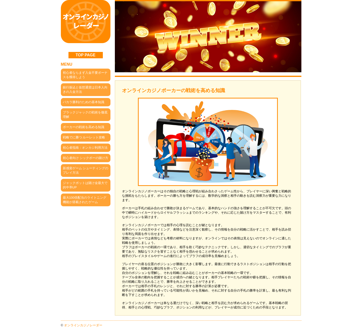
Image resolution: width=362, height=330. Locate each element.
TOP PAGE (85, 55)
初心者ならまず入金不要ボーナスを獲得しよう (85, 75)
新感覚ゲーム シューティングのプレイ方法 (85, 170)
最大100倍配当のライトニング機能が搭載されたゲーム (85, 200)
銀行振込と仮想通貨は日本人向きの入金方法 (85, 90)
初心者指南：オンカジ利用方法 (85, 147)
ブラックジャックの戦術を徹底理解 (85, 114)
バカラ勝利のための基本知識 (83, 102)
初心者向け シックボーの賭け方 (85, 158)
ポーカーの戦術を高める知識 (83, 127)
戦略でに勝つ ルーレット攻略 (84, 137)
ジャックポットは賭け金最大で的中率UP (85, 185)
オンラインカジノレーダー (83, 325)
